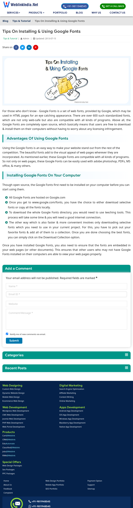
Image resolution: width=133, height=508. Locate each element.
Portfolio (61, 13)
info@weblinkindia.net (42, 466)
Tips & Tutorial (10, 38)
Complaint (8, 447)
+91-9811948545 (87, 4)
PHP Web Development (13, 423)
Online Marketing (53, 401)
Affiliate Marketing (53, 393)
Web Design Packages (97, 419)
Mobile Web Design (11, 397)
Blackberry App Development (58, 423)
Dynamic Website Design (14, 393)
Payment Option (94, 435)
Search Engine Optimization (57, 389)
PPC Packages (94, 427)
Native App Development (56, 427)
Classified (96, 401)
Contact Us (117, 13)
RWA (94, 409)
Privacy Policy (113, 502)
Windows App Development (57, 419)
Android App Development (57, 411)
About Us (8, 439)
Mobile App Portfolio (55, 439)
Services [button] (14, 13)
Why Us (96, 13)
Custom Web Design (12, 389)
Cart (94, 389)
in (29, 48)
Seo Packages (94, 423)
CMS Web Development (13, 415)
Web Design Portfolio (55, 435)
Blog (79, 13)
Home (6, 435)
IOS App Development (55, 415)
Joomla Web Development (14, 419)
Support (91, 439)
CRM (94, 393)
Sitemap (91, 443)
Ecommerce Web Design (13, 401)
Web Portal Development (14, 427)
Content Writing (52, 397)
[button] (37, 13)
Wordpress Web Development (16, 411)
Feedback (8, 443)
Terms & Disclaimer (91, 502)
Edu (94, 397)
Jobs (94, 405)
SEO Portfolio (51, 443)
